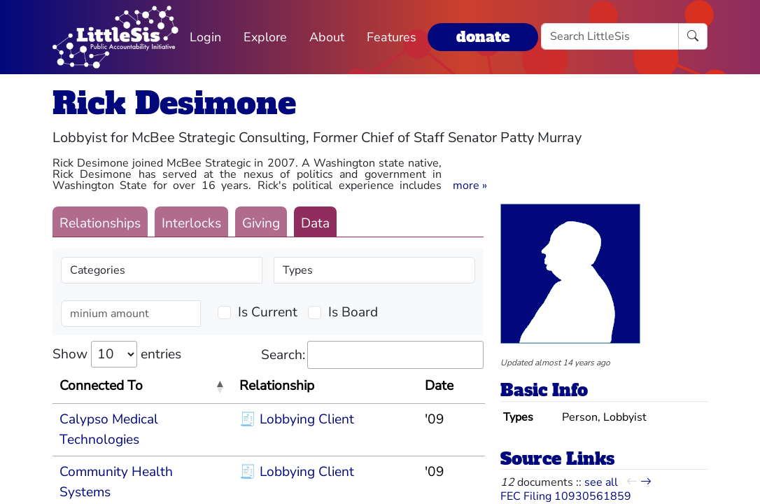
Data (315, 223)
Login (205, 37)
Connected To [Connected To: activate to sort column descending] (101, 386)
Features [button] (391, 37)
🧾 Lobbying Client (296, 419)
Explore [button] (265, 37)
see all (601, 482)
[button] (470, 185)
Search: (372, 355)
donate (482, 37)
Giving (261, 223)
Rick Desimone (174, 103)
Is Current (267, 312)
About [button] (326, 37)
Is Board (353, 312)
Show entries (116, 354)
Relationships (100, 223)
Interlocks (191, 223)
